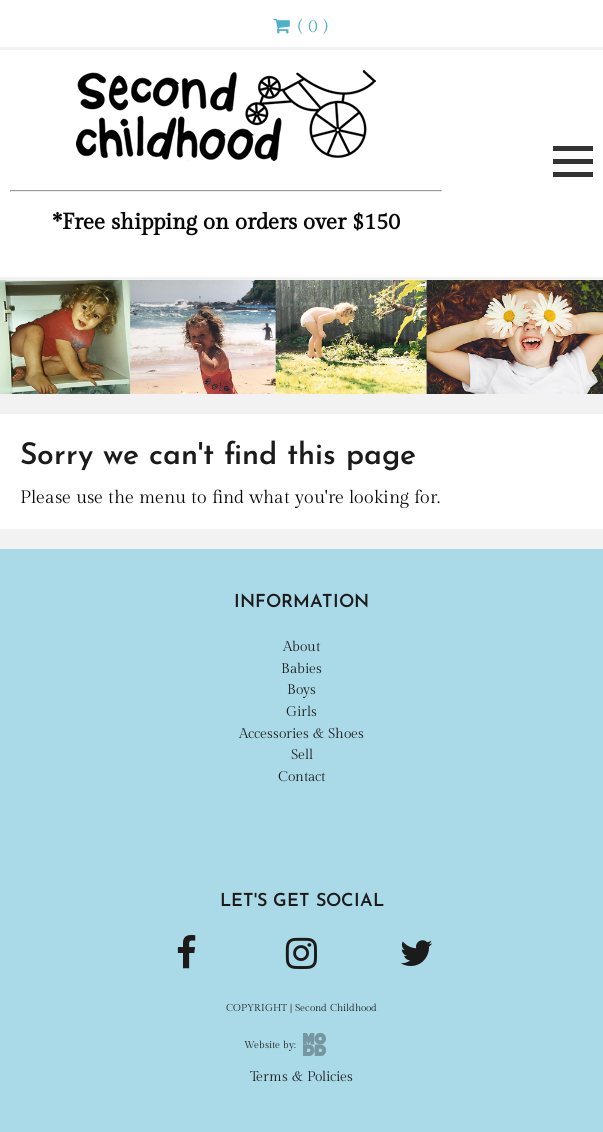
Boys (301, 689)
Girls (301, 711)
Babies (301, 668)
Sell (302, 754)
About (301, 646)
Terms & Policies (301, 1076)
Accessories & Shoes (301, 733)
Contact (301, 776)
